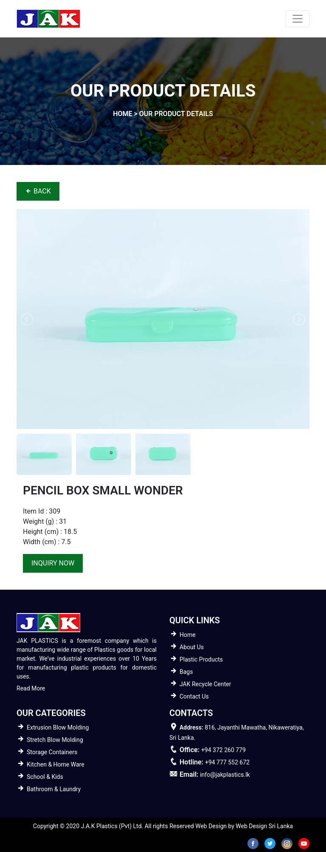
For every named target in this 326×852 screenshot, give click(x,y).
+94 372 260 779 (223, 750)
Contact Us (194, 696)
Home (188, 634)
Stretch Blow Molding (55, 739)
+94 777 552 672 (227, 762)
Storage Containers (52, 752)
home (122, 114)
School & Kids (45, 776)
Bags (186, 671)
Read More (31, 688)
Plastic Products (201, 659)
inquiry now (52, 563)
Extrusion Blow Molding (58, 727)
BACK (38, 191)
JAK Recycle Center (205, 684)
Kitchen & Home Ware (55, 764)
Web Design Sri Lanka (264, 826)
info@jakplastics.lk (225, 774)
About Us (192, 647)
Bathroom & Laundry (54, 789)
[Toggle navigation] (297, 18)
